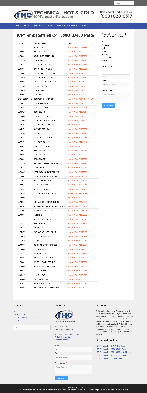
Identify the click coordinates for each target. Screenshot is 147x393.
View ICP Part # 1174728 (77, 288)
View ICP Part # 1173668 (77, 215)
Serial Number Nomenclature (67, 26)
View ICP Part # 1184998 (77, 95)
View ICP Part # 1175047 (77, 103)
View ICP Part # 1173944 (77, 181)
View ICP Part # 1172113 (77, 65)
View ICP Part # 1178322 (77, 224)
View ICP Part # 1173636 (77, 125)
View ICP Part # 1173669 (77, 266)
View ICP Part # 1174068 (77, 249)
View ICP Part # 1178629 (77, 155)
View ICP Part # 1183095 (77, 211)
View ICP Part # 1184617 (77, 112)
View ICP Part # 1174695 (77, 258)
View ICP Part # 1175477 (77, 232)
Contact (83, 26)
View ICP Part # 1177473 (77, 142)
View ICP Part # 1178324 (77, 254)
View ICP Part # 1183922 (77, 146)
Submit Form (108, 105)
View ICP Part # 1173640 (77, 90)
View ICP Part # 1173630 (77, 56)
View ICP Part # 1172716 (77, 138)
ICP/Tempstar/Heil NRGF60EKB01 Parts (111, 355)
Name (104, 73)
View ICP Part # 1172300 (77, 198)
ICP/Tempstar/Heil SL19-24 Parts (109, 358)
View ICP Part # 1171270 (77, 163)
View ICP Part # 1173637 (77, 245)
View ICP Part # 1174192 (77, 189)
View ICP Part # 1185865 (77, 279)
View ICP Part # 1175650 (77, 78)
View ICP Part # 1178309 (77, 52)
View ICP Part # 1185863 (77, 284)
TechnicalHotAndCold (63, 337)
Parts (27, 26)
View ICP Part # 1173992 (77, 202)
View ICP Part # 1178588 (77, 116)
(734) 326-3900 (60, 332)
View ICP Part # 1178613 (77, 151)
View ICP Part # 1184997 (77, 275)
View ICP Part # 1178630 (77, 159)
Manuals (50, 26)
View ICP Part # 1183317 (77, 271)
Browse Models (38, 26)
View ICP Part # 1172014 (77, 185)
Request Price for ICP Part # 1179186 (82, 193)
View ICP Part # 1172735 (77, 86)
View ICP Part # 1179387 (77, 172)
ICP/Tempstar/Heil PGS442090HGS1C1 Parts (113, 352)
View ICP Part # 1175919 (77, 241)
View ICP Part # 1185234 (77, 206)
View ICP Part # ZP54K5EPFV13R (81, 99)
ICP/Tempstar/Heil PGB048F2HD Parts (111, 349)
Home (17, 26)
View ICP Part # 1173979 (77, 236)
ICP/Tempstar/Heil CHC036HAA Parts (110, 346)
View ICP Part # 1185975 (77, 129)
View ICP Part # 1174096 (77, 82)
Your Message (107, 90)
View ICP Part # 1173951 (77, 176)
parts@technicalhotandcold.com (67, 335)
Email (104, 80)
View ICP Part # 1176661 (77, 262)
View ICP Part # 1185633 (77, 69)
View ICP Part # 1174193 (77, 133)
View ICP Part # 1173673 (77, 228)
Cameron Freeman (62, 340)
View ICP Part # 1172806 (77, 121)
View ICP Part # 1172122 (77, 47)
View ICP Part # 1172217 (77, 219)
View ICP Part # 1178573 (77, 168)
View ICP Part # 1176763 (77, 108)
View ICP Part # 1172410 (77, 60)
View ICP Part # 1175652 (77, 73)
